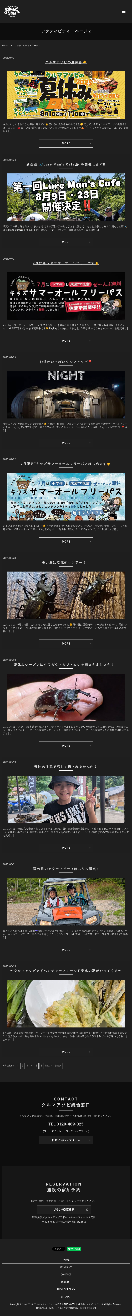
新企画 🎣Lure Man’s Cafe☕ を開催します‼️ (66, 164)
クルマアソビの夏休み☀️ (66, 62)
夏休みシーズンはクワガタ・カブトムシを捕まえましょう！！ (66, 664)
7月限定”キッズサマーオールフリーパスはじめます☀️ (66, 464)
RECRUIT (66, 1282)
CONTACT (66, 1274)
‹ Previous (8, 1065)
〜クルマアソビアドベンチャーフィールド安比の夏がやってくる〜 (66, 971)
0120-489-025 (70, 1124)
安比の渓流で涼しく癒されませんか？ (66, 766)
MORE (66, 143)
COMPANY (66, 1267)
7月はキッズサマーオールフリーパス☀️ (66, 263)
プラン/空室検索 (64, 1209)
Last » (58, 1065)
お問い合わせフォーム (66, 1140)
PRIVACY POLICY (66, 1289)
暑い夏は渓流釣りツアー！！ (66, 562)
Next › (48, 1065)
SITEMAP (66, 1296)
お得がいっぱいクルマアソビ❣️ (66, 362)
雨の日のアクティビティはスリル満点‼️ (66, 869)
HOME (5, 45)
